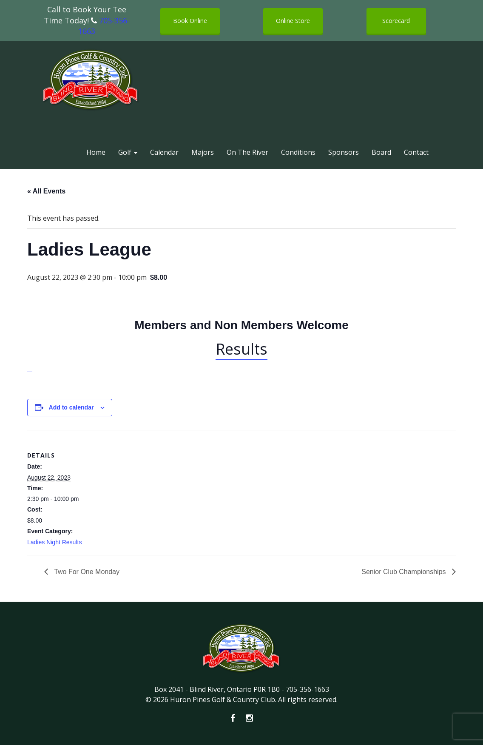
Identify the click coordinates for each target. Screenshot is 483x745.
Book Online (190, 21)
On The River (247, 152)
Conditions (298, 152)
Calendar (164, 152)
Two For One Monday (85, 571)
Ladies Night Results (54, 542)
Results (241, 348)
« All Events (46, 191)
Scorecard (396, 21)
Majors (202, 152)
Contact (416, 152)
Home (95, 152)
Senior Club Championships (404, 571)
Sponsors (343, 152)
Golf (127, 152)
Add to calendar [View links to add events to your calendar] (71, 407)
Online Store (293, 21)
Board (381, 152)
